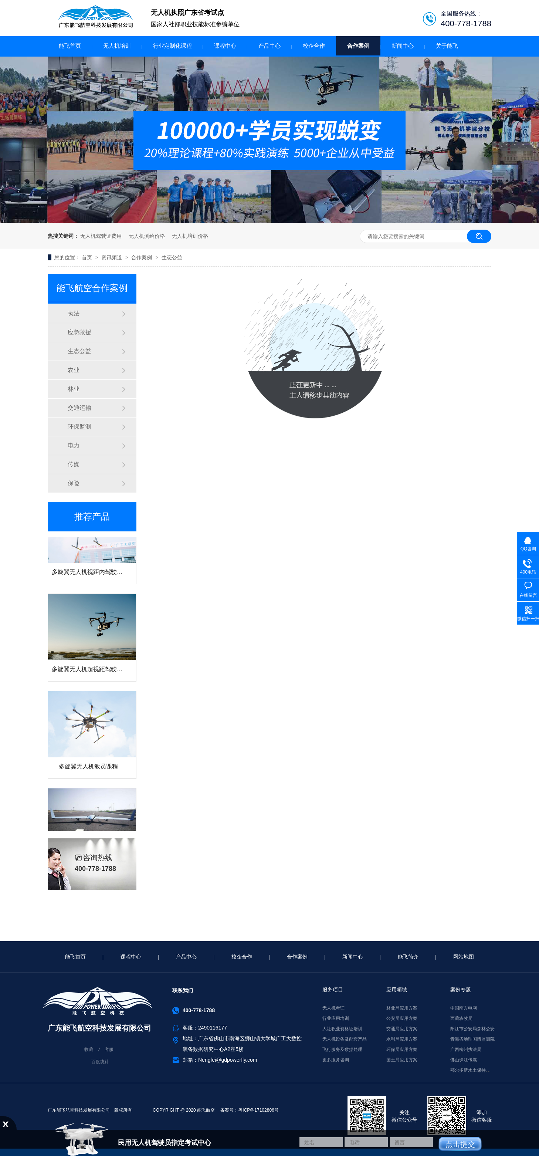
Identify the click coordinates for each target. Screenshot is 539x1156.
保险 (73, 483)
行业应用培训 (335, 1018)
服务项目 (332, 990)
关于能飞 (447, 46)
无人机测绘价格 (147, 236)
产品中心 (269, 46)
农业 (73, 370)
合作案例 (358, 46)
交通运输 (79, 408)
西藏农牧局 (461, 1018)
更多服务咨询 (335, 1059)
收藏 (88, 1049)
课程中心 (225, 46)
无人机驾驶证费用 (101, 236)
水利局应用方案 (401, 1039)
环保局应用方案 (401, 1049)
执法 (73, 313)
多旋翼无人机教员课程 (88, 768)
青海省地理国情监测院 (472, 1039)
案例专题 (460, 990)
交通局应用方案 (401, 1028)
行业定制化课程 (172, 46)
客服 (109, 1049)
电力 (73, 445)
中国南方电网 (463, 1008)
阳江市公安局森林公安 (472, 1028)
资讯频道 (112, 257)
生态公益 (172, 257)
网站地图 (463, 957)
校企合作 (314, 46)
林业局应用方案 (401, 1008)
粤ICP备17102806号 (258, 1110)
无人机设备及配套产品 (344, 1039)
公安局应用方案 (401, 1018)
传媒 (73, 464)
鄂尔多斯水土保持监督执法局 (479, 1070)
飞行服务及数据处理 (342, 1049)
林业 (73, 389)
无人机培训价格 (190, 236)
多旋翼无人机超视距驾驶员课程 (93, 671)
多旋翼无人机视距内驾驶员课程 (93, 574)
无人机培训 (117, 46)
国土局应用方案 (401, 1059)
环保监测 (79, 426)
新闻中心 (402, 46)
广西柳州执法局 (465, 1049)
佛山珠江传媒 (463, 1059)
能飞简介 (408, 957)
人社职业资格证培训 (342, 1028)
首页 (88, 257)
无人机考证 (333, 1008)
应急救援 (79, 332)
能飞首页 (70, 46)
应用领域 (396, 990)
